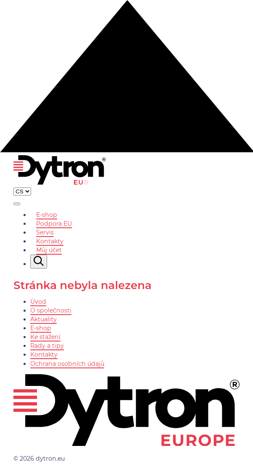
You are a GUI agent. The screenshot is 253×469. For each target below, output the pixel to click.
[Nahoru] (126, 150)
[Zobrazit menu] (16, 204)
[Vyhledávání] (38, 261)
